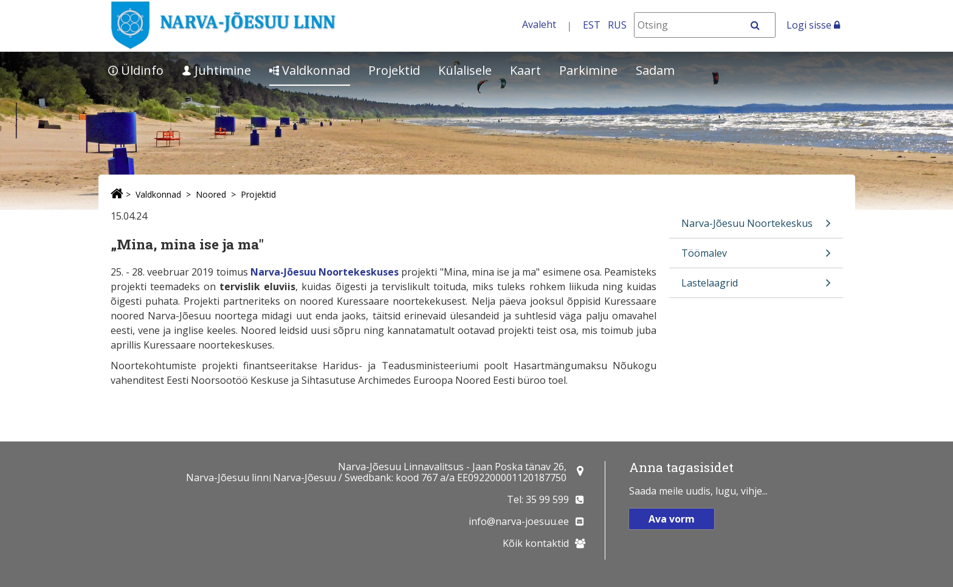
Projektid (394, 70)
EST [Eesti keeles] (591, 25)
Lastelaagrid (756, 286)
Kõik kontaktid (536, 543)
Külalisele (465, 70)
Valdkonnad (309, 70)
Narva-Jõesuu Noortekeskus (756, 227)
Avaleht (539, 24)
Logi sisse (813, 25)
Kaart (525, 70)
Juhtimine (216, 70)
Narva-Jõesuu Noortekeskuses (324, 272)
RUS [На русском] (617, 25)
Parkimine (588, 70)
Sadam (655, 70)
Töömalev (756, 257)
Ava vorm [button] (672, 519)
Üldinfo (135, 70)
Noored (211, 194)
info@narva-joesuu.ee (519, 521)
